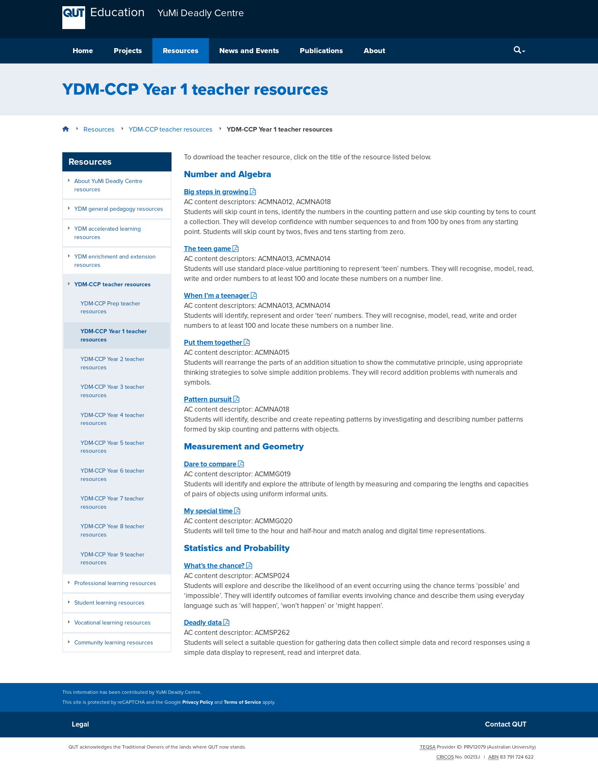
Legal (80, 724)
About (374, 50)
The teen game (211, 248)
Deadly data (207, 622)
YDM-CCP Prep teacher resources (110, 307)
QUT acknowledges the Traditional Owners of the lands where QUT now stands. (157, 747)
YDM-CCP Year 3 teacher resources (113, 391)
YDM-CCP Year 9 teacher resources (113, 558)
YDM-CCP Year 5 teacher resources (113, 447)
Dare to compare (214, 464)
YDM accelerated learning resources (107, 233)
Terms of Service (242, 702)
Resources (181, 50)
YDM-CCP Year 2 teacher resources (113, 363)
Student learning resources (109, 602)
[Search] (519, 50)
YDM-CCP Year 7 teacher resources (112, 502)
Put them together (217, 342)
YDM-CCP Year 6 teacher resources (113, 475)
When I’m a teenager (220, 295)
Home (83, 50)
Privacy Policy (197, 702)
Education (117, 12)
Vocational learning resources (112, 622)
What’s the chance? (218, 565)
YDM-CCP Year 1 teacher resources (114, 335)
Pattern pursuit (212, 399)
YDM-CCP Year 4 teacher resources (113, 419)
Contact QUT (506, 724)
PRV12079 (475, 747)
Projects (128, 50)
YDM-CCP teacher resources (112, 284)
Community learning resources (113, 642)
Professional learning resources (115, 583)
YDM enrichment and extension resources (115, 260)
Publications (321, 50)
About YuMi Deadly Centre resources (108, 185)
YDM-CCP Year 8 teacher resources (113, 530)
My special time (212, 511)
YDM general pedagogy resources (118, 208)
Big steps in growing (220, 192)
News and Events (249, 50)
